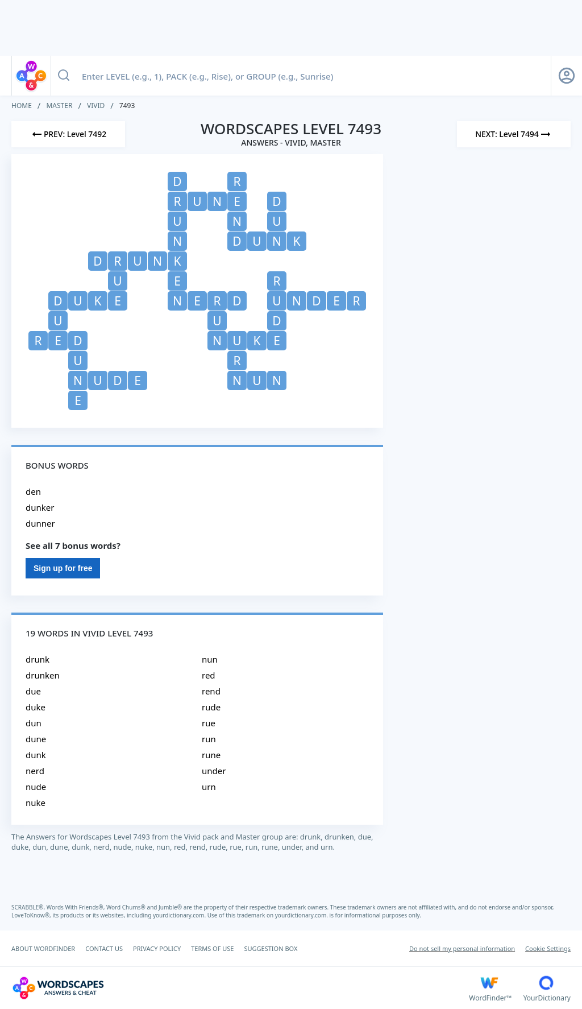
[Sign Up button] (566, 76)
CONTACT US (104, 948)
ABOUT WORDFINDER (43, 948)
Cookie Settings (548, 948)
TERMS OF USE (212, 948)
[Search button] (63, 76)
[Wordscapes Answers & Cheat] (240, 987)
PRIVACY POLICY (157, 948)
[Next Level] (514, 134)
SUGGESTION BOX (270, 948)
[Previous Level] (68, 134)
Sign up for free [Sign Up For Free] (63, 568)
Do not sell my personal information (462, 948)
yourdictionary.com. (180, 915)
